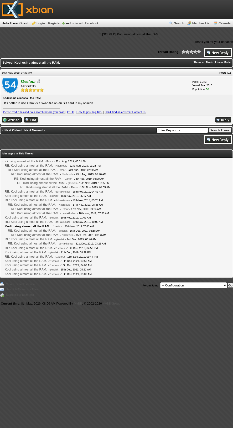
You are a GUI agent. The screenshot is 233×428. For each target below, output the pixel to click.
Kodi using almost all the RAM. (23, 161)
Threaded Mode (203, 62)
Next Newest (33, 130)
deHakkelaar (63, 191)
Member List (201, 23)
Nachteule (61, 165)
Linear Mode (223, 62)
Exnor (49, 161)
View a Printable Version (20, 284)
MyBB (78, 303)
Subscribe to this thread (20, 294)
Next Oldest (13, 130)
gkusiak (72, 183)
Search (179, 23)
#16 (229, 72)
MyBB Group (111, 303)
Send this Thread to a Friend (22, 289)
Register (54, 23)
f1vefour (57, 226)
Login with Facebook (84, 23)
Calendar (225, 23)
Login (40, 23)
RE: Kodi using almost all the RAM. (29, 165)
